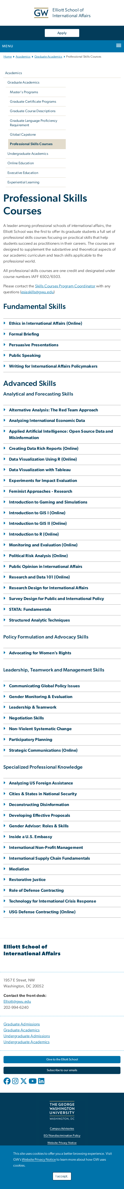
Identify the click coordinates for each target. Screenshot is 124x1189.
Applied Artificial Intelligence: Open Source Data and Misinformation (61, 434)
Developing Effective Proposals (39, 815)
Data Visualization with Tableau (40, 470)
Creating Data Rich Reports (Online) (44, 449)
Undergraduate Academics (28, 153)
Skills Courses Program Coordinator (65, 286)
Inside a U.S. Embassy (30, 837)
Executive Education (23, 173)
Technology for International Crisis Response (52, 901)
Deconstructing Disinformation (39, 805)
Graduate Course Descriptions (32, 111)
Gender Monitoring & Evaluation (41, 697)
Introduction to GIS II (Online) (38, 524)
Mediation (19, 869)
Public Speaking (25, 356)
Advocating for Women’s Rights (40, 653)
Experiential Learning (23, 182)
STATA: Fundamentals (30, 609)
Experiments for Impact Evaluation (43, 481)
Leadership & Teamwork (32, 707)
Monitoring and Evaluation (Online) (43, 545)
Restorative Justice (27, 880)
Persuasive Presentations (33, 345)
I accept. (62, 1176)
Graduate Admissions (22, 1024)
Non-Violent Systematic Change (40, 729)
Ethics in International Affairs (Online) (45, 323)
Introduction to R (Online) (34, 534)
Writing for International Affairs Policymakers (53, 366)
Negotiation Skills (26, 718)
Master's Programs (24, 92)
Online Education (21, 163)
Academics (23, 56)
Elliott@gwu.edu (17, 1002)
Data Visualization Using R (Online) (43, 459)
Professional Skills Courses (31, 144)
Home (8, 56)
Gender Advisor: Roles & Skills (39, 826)
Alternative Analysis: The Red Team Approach (53, 410)
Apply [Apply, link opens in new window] (62, 33)
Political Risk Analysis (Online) (38, 556)
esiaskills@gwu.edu (37, 292)
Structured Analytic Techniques (39, 620)
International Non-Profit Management (46, 848)
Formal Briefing (24, 334)
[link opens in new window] (62, 1059)
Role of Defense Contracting (36, 890)
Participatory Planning (31, 740)
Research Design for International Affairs (48, 588)
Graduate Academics (48, 56)
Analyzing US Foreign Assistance (41, 783)
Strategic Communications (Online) (43, 750)
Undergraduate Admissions (27, 1036)
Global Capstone (23, 134)
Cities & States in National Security (43, 794)
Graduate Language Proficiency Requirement (33, 123)
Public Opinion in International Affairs (46, 567)
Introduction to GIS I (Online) (37, 513)
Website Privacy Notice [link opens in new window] (62, 1143)
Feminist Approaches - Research (40, 491)
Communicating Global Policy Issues (44, 686)
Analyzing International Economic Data (47, 421)
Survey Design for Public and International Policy (56, 599)
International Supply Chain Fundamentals (49, 858)
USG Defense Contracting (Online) (42, 912)
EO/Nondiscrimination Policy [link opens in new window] (62, 1135)
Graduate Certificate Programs (33, 101)
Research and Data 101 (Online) (39, 577)
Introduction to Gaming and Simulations (48, 502)
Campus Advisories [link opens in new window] (62, 1128)
